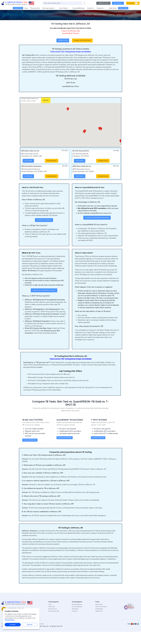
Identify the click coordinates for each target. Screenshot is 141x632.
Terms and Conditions (101, 607)
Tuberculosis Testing (99, 15)
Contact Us (75, 611)
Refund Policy (99, 611)
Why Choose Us (52, 609)
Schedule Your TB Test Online (83, 40)
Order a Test (51, 607)
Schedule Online (52, 161)
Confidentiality (99, 609)
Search (46, 100)
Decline (29, 625)
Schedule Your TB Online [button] (44, 220)
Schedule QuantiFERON (65, 438)
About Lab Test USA (53, 611)
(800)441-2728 (62, 40)
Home (88, 15)
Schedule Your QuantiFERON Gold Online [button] (97, 218)
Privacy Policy (9, 620)
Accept (12, 625)
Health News (75, 609)
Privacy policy (99, 604)
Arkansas (112, 15)
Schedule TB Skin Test (30, 440)
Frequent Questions (77, 604)
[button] (84, 132)
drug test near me (56, 626)
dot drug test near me (41, 626)
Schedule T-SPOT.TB (98, 438)
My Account (117, 3)
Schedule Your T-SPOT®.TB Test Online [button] (44, 291)
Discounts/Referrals (77, 607)
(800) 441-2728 (103, 3)
